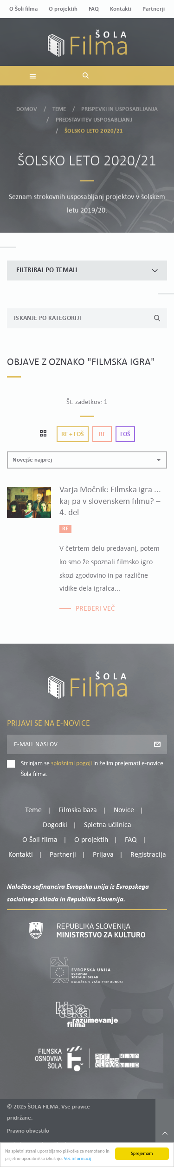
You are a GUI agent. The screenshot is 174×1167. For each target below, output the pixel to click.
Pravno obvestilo (28, 1131)
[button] (87, 460)
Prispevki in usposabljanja (119, 106)
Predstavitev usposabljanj (94, 117)
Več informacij (77, 1159)
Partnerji (153, 9)
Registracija (148, 855)
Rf (102, 434)
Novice (124, 810)
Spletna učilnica (107, 825)
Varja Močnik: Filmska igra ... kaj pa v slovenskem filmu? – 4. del (110, 501)
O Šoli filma (23, 9)
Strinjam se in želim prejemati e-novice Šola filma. (92, 768)
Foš (125, 434)
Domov (27, 106)
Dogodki (55, 825)
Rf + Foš (72, 434)
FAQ (94, 9)
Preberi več (95, 609)
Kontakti (120, 9)
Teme (59, 106)
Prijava (103, 855)
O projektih (63, 9)
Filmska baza (77, 810)
